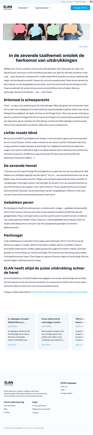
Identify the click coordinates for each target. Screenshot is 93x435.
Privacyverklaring (39, 406)
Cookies (35, 413)
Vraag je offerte (80, 8)
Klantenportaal (80, 2)
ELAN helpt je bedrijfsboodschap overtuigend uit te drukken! (59, 292)
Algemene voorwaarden (41, 409)
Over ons (64, 386)
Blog (5, 409)
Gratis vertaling (66, 2)
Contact (7, 412)
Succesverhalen (10, 406)
